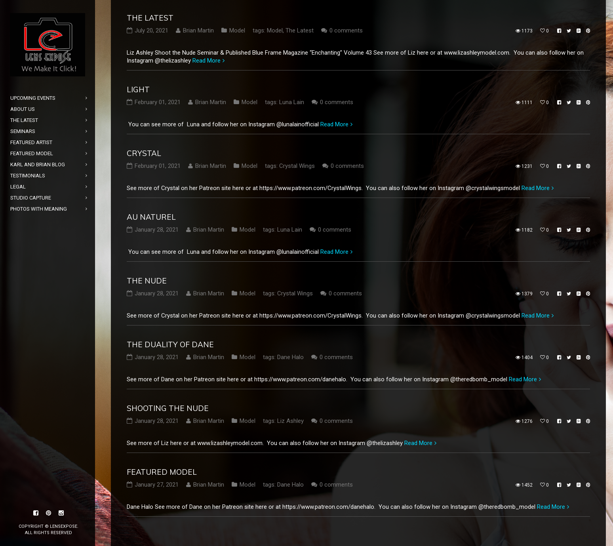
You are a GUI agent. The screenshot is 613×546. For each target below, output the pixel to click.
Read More (206, 60)
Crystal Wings (297, 165)
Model (237, 30)
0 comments (346, 30)
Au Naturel (151, 217)
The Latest (150, 18)
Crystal (144, 153)
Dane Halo (290, 357)
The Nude (147, 280)
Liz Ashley (290, 420)
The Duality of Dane (170, 344)
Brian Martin (198, 30)
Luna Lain (291, 102)
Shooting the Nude (168, 408)
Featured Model (162, 472)
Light (138, 89)
